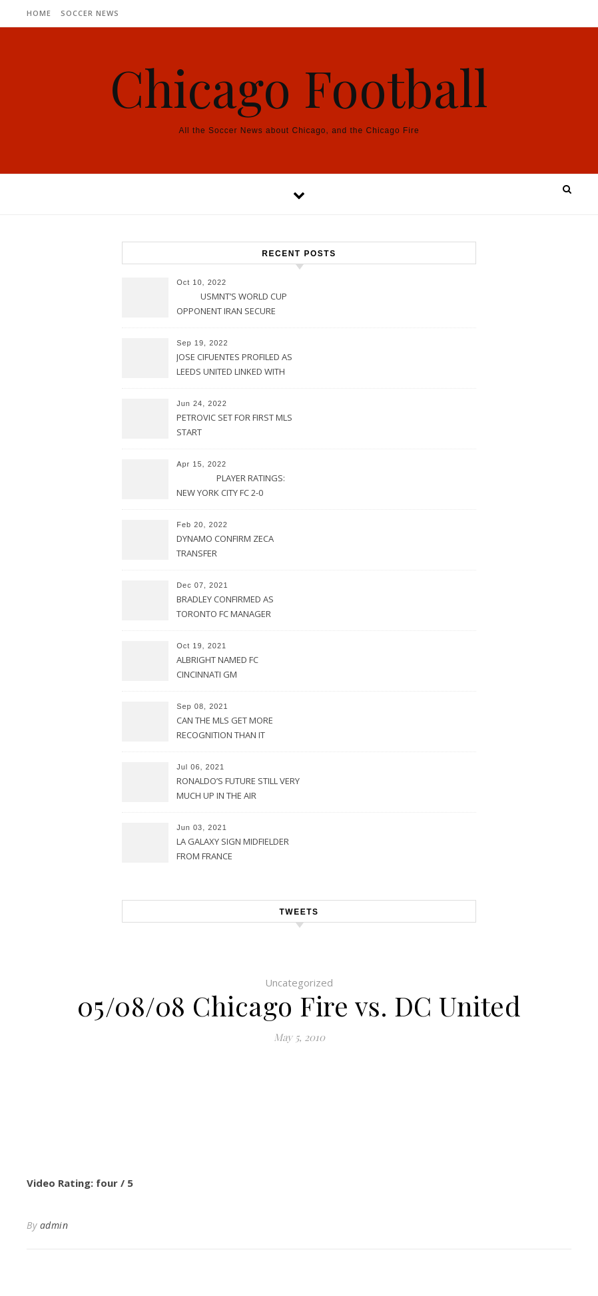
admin (54, 1225)
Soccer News (90, 13)
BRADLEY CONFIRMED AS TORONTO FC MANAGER (225, 606)
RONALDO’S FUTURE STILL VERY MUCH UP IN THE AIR (238, 788)
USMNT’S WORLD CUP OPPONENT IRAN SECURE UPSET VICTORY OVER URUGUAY (231, 305)
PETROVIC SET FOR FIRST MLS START (234, 424)
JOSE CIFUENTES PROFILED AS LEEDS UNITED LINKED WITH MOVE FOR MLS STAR (234, 365)
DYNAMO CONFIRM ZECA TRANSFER (225, 546)
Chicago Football (299, 87)
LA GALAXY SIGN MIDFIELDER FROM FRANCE (232, 848)
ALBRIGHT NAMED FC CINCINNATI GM (217, 667)
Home (39, 13)
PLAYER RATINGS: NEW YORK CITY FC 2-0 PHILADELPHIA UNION (230, 486)
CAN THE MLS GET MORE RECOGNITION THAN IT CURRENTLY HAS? (224, 729)
